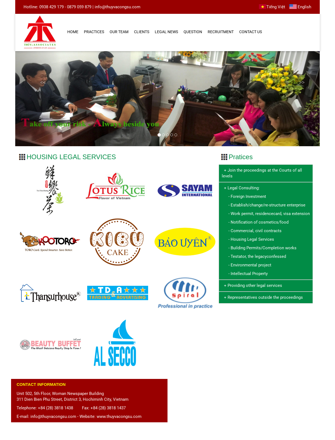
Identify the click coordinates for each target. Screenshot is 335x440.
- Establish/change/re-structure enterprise (263, 205)
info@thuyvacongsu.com (117, 6)
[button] (38, 98)
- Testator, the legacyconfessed (254, 256)
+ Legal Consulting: (242, 187)
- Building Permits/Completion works (259, 247)
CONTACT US (250, 32)
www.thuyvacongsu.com (119, 416)
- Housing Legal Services (248, 239)
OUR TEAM (119, 32)
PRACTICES (94, 32)
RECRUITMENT (221, 32)
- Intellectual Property (245, 273)
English (304, 6)
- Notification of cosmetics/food (255, 222)
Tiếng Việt (275, 6)
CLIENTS (141, 32)
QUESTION (193, 32)
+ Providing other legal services (252, 285)
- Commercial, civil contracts (252, 230)
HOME (72, 32)
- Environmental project (246, 265)
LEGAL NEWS (166, 32)
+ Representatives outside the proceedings (262, 297)
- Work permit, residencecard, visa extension (266, 213)
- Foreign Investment (244, 196)
